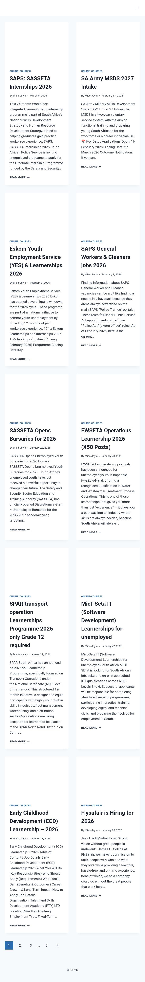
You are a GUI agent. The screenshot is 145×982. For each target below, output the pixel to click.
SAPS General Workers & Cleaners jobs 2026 (105, 257)
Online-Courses (20, 71)
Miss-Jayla (19, 95)
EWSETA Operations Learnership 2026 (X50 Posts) (106, 438)
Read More (20, 177)
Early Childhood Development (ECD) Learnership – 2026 (34, 821)
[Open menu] (136, 8)
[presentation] (37, 43)
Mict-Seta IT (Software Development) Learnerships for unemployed (101, 620)
